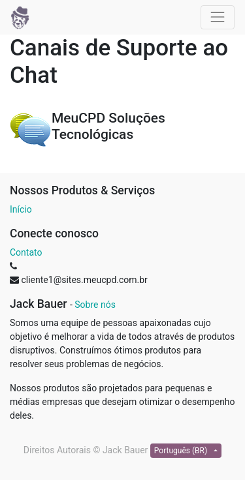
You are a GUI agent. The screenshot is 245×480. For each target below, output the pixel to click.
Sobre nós (95, 304)
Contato (26, 252)
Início (21, 209)
